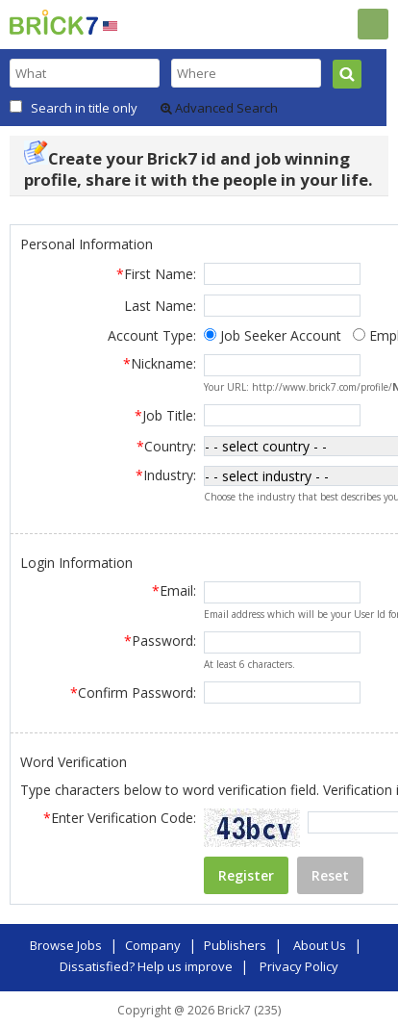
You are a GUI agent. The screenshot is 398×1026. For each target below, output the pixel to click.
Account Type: (152, 335)
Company (153, 941)
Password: (160, 637)
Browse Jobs (66, 941)
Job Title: (165, 415)
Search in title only (84, 107)
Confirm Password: (133, 689)
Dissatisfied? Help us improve (146, 962)
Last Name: (160, 305)
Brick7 (54, 22)
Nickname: (159, 363)
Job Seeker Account (280, 335)
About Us (319, 941)
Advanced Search (219, 107)
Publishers (235, 941)
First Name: (156, 274)
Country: (166, 445)
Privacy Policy (299, 962)
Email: (174, 586)
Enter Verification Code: (119, 814)
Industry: (166, 473)
